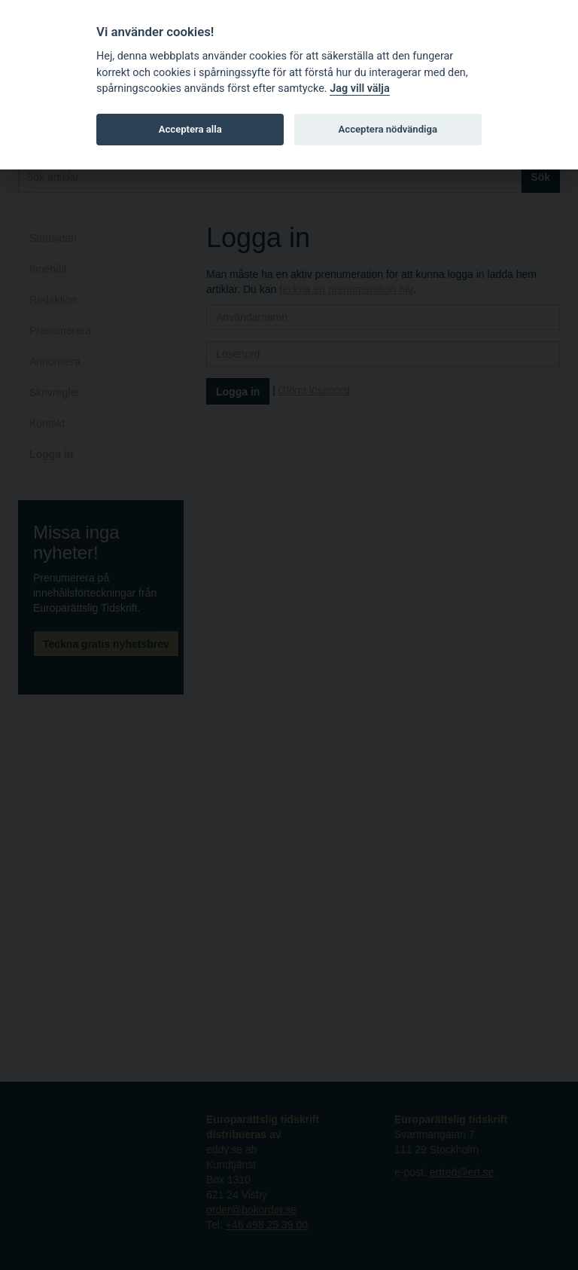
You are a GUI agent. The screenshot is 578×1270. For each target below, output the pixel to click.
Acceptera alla (190, 129)
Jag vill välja (360, 88)
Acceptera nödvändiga (388, 129)
